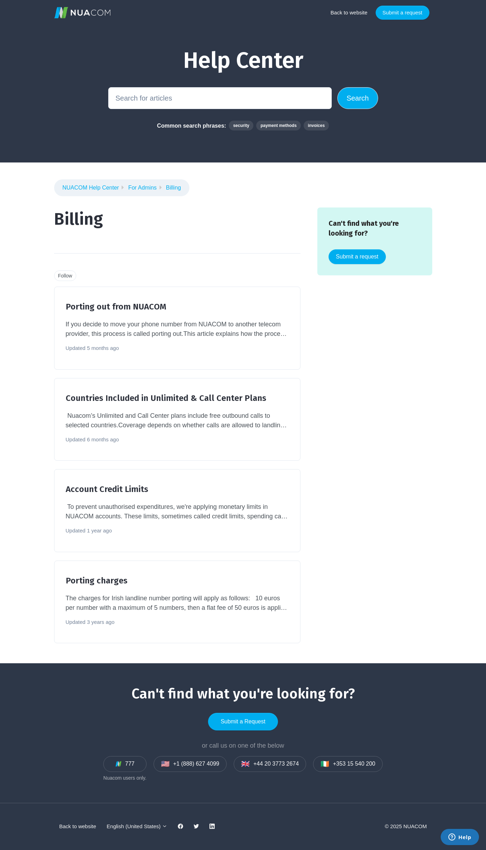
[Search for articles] (220, 98)
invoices (316, 125)
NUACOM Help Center (91, 188)
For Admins (142, 188)
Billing (173, 188)
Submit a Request (243, 721)
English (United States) (137, 826)
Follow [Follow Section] (65, 276)
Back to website (349, 12)
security (241, 125)
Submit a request (402, 12)
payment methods (278, 125)
